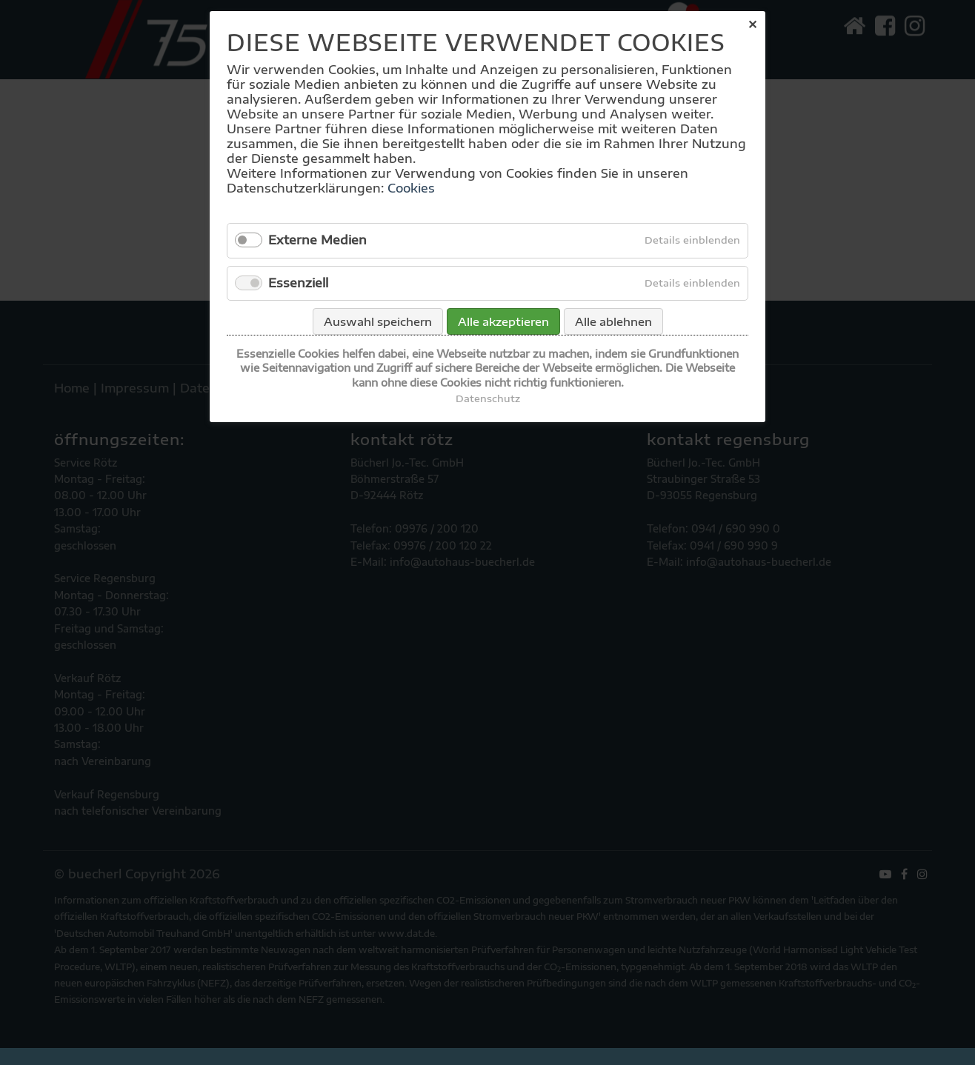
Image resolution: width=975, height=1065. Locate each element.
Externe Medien (317, 240)
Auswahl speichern (378, 321)
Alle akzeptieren (503, 321)
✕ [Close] (752, 24)
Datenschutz (488, 398)
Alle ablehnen (613, 321)
